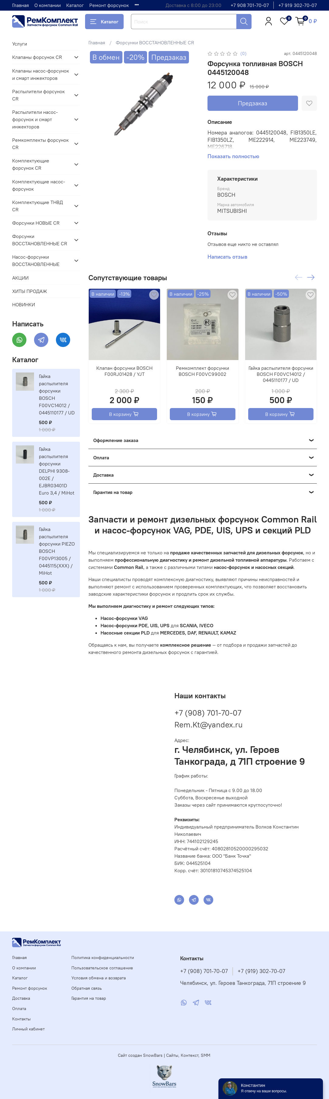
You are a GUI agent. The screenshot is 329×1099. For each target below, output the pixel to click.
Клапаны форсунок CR (37, 57)
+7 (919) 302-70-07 (261, 971)
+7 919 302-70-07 (297, 5)
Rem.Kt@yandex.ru (208, 725)
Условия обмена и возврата (98, 978)
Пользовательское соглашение (102, 968)
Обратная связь (86, 988)
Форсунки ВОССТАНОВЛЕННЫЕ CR (155, 42)
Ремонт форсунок (109, 5)
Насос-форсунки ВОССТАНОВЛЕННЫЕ (36, 260)
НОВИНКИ (23, 304)
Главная (20, 5)
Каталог (75, 5)
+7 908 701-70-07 (250, 5)
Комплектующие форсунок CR (30, 164)
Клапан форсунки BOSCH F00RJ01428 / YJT (124, 371)
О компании (47, 5)
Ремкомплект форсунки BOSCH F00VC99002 (202, 371)
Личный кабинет (28, 1029)
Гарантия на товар (88, 998)
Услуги (19, 44)
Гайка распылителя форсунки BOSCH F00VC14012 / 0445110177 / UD (280, 374)
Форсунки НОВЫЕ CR (36, 223)
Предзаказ (252, 103)
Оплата (19, 1008)
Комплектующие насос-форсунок (38, 185)
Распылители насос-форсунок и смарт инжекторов (35, 119)
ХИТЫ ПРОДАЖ (29, 291)
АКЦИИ (20, 278)
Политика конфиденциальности (102, 957)
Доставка (21, 998)
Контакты (21, 1019)
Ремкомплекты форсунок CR (40, 143)
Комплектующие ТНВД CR (37, 206)
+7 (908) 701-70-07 (207, 713)
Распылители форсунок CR (38, 95)
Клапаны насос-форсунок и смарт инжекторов (40, 74)
